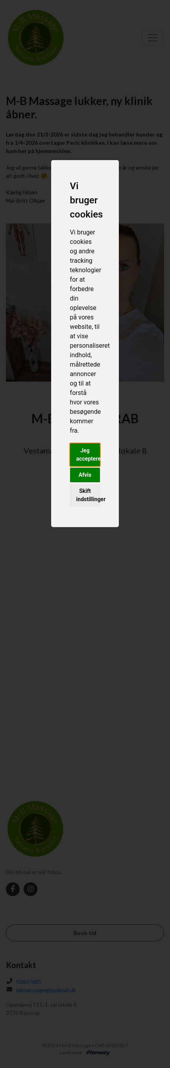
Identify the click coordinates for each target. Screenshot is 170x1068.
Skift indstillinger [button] (88, 495)
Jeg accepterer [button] (88, 454)
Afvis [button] (85, 475)
